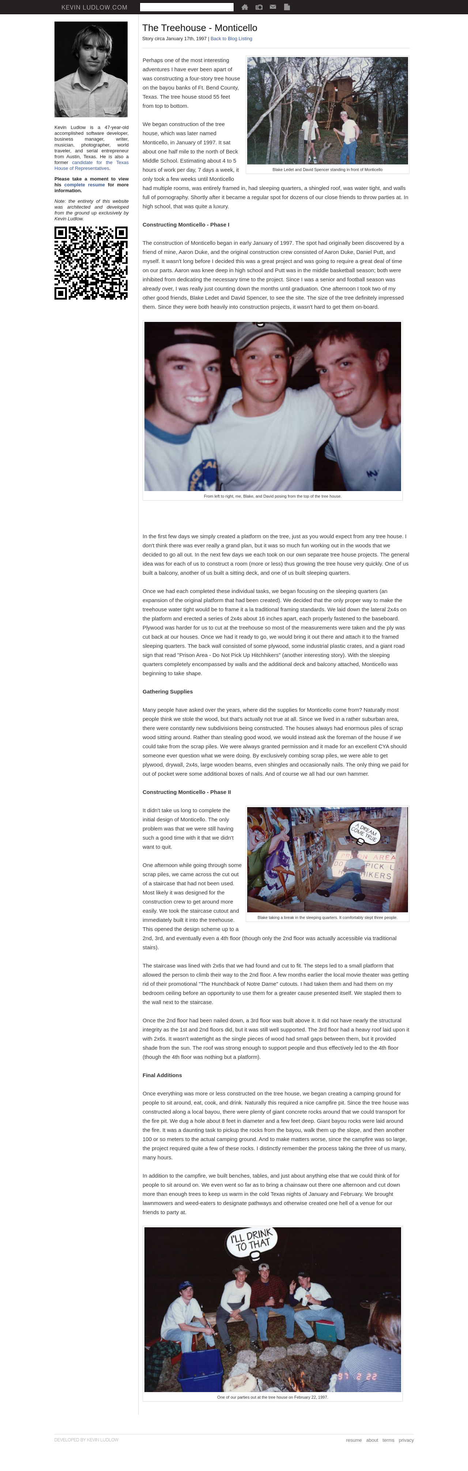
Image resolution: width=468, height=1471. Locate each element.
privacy (406, 1440)
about (372, 1440)
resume (354, 1440)
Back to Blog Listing (231, 38)
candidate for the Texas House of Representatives (91, 165)
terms (388, 1440)
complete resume (84, 184)
